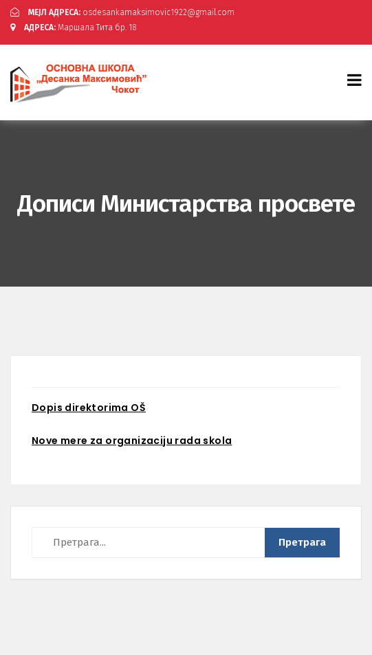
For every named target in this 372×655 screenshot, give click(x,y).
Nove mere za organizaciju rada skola (132, 440)
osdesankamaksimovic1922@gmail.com (122, 12)
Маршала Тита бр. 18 (73, 27)
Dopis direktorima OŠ (89, 407)
